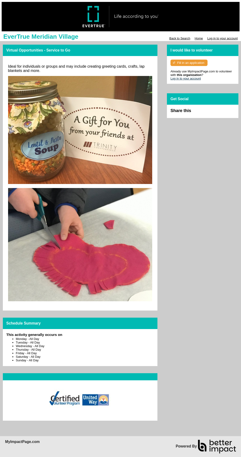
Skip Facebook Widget (206, 112)
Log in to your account (222, 38)
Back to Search (179, 38)
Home (199, 38)
